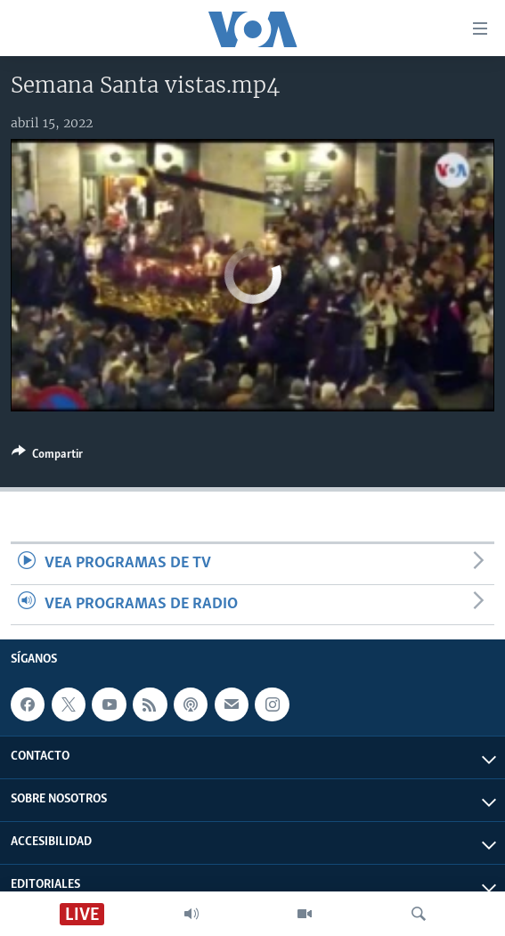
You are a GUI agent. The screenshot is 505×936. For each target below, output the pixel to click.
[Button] (47, 457)
